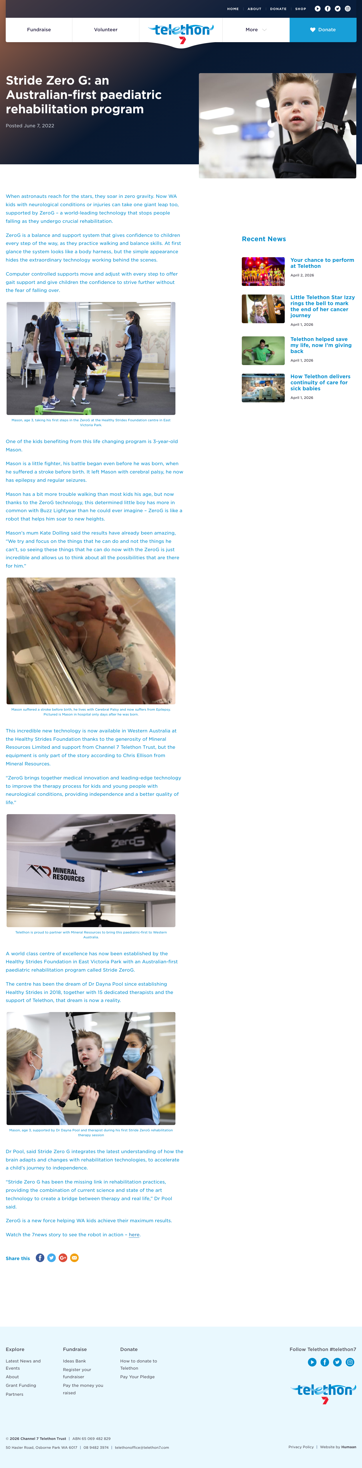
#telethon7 (343, 1349)
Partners (14, 1394)
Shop (300, 9)
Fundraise (75, 1349)
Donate (278, 9)
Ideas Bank (74, 1361)
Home (233, 9)
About (255, 9)
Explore (15, 1349)
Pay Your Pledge (137, 1377)
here (134, 1234)
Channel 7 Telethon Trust (43, 1438)
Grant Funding (21, 1385)
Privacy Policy (301, 1447)
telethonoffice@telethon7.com (142, 1447)
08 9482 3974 (96, 1447)
